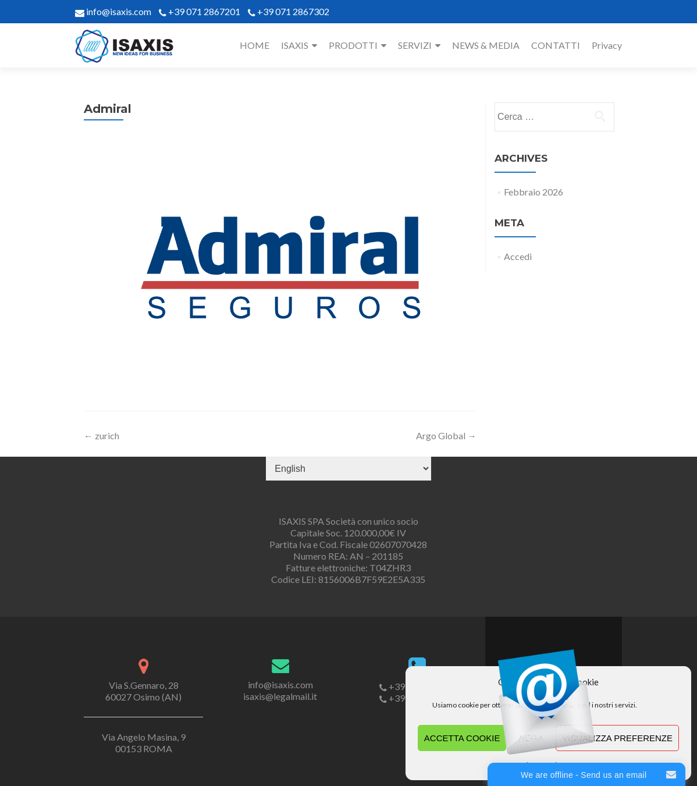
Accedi (518, 256)
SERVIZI (415, 45)
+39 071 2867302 (293, 11)
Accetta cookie (462, 738)
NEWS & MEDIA (486, 45)
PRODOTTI (353, 45)
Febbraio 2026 (533, 191)
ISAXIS (294, 45)
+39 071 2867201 (204, 11)
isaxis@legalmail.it (280, 696)
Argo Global (446, 435)
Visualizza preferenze (617, 738)
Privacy (607, 45)
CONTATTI (555, 45)
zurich (101, 435)
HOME (254, 45)
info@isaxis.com (117, 11)
